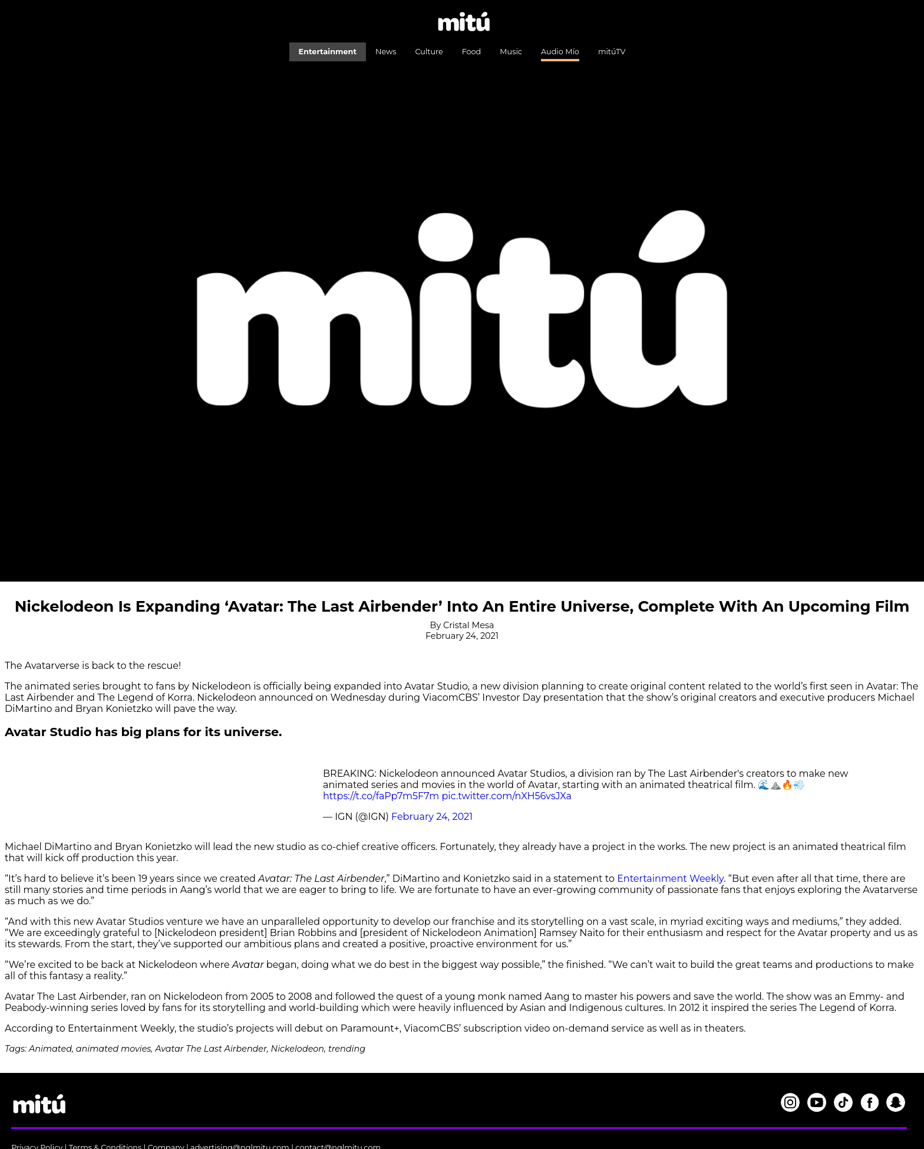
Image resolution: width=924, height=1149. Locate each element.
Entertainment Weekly (670, 878)
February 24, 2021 (432, 816)
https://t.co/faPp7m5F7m (381, 796)
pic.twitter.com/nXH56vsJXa (506, 796)
